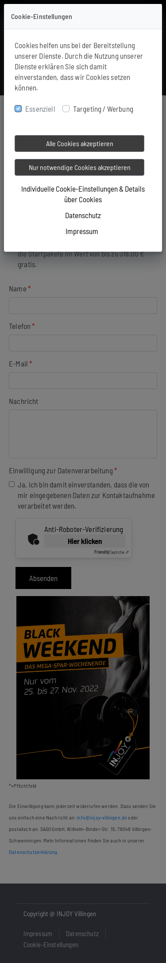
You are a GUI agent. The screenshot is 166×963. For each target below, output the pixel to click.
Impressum (82, 231)
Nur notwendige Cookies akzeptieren (80, 167)
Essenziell (40, 108)
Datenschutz (83, 215)
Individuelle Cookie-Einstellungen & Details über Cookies (83, 194)
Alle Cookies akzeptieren (79, 143)
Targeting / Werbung (103, 108)
